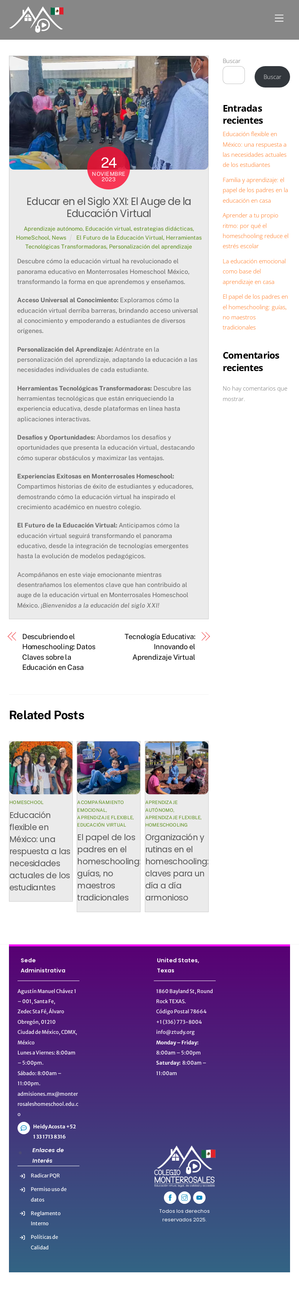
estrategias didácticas (163, 228)
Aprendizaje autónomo (53, 228)
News (59, 237)
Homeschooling (166, 825)
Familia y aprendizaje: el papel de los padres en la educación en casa (255, 190)
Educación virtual (108, 228)
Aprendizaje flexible (105, 817)
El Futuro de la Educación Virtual (119, 237)
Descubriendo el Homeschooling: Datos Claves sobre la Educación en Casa (58, 651)
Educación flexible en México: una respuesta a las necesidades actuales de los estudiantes (39, 851)
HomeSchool (32, 237)
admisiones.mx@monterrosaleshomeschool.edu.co (48, 1104)
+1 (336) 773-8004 (179, 1022)
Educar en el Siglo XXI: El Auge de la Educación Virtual (108, 207)
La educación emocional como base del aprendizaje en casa (254, 271)
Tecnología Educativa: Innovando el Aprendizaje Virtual (160, 646)
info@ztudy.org (175, 1032)
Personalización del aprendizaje (150, 246)
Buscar (232, 61)
